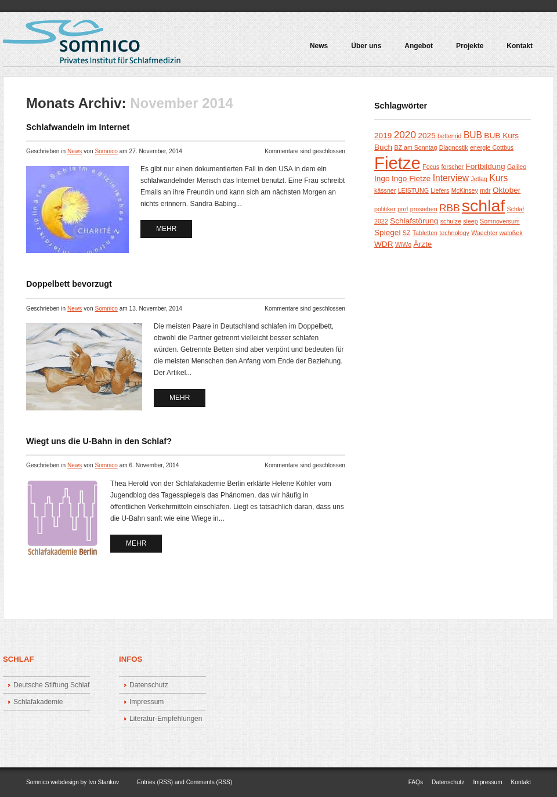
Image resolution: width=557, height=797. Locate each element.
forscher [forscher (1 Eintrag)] (453, 166)
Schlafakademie (38, 702)
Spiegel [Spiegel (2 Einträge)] (387, 232)
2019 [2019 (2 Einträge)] (383, 135)
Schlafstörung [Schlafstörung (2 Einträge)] (414, 221)
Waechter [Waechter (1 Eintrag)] (484, 232)
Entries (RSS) (155, 782)
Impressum (146, 702)
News (319, 46)
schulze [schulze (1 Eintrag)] (450, 221)
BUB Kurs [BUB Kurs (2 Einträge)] (501, 135)
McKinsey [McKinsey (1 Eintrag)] (464, 190)
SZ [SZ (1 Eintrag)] (407, 232)
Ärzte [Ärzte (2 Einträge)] (422, 244)
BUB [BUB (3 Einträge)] (473, 135)
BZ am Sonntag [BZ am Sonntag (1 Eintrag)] (415, 147)
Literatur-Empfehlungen (165, 719)
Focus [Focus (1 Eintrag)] (430, 166)
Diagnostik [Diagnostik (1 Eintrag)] (453, 147)
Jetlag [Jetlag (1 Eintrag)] (479, 178)
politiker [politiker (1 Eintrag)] (385, 208)
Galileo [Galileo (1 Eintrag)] (516, 166)
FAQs (415, 782)
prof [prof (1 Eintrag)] (402, 208)
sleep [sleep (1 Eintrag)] (470, 221)
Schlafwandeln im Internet (77, 127)
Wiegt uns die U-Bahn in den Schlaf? (99, 441)
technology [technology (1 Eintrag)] (454, 232)
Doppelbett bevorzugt (69, 283)
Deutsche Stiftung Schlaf (51, 685)
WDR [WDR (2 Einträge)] (383, 244)
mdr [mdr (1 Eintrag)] (485, 190)
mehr (166, 229)
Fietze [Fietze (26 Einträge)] (397, 162)
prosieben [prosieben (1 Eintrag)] (423, 208)
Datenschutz (148, 685)
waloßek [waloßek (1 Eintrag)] (511, 232)
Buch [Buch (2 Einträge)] (383, 147)
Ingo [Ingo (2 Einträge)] (382, 178)
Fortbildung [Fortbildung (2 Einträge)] (485, 166)
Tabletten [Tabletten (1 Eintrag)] (425, 232)
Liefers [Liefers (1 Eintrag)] (440, 190)
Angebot (416, 49)
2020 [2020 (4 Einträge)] (405, 134)
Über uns (366, 46)
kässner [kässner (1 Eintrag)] (385, 190)
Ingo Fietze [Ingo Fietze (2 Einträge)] (411, 178)
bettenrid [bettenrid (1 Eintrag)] (449, 135)
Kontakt (520, 46)
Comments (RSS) (209, 782)
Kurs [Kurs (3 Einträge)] (498, 178)
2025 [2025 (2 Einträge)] (426, 135)
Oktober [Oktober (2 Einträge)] (506, 190)
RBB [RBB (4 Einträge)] (449, 208)
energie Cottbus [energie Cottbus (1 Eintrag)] (491, 147)
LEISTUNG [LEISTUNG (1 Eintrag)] (413, 190)
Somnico (106, 151)
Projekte (467, 49)
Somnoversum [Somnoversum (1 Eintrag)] (500, 221)
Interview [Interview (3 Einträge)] (451, 178)
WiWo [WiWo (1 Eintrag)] (403, 244)
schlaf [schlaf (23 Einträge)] (483, 205)
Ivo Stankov (103, 782)
